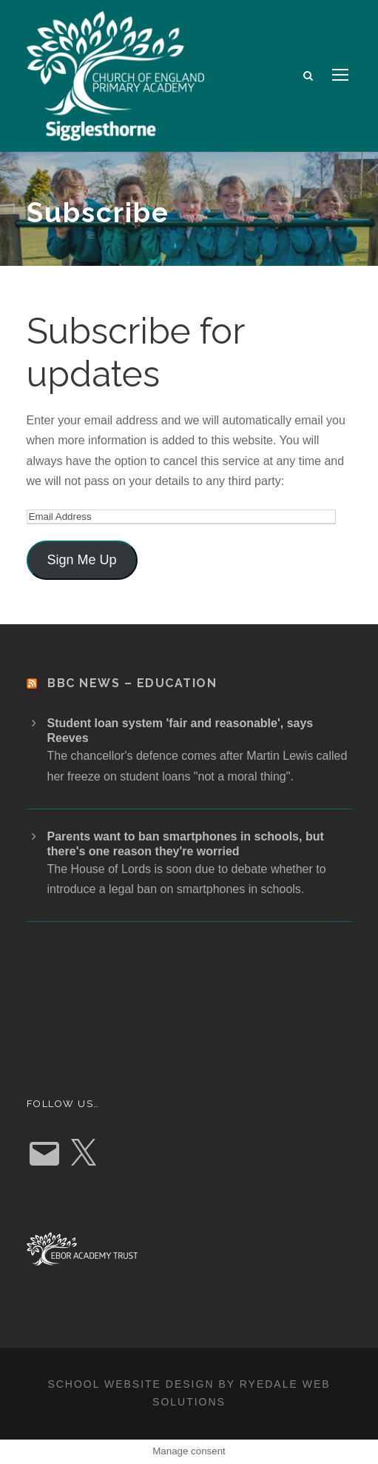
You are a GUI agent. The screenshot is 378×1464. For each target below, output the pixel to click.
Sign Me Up (81, 559)
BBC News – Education (132, 683)
